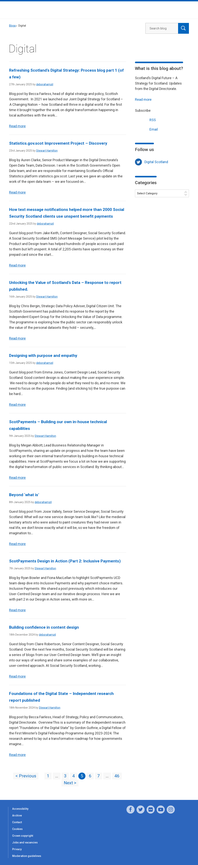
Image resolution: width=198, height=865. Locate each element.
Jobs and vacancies (25, 842)
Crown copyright (22, 835)
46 (116, 776)
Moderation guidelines (26, 855)
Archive (17, 815)
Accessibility (20, 808)
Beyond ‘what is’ (24, 494)
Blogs (12, 25)
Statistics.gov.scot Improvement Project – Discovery (58, 143)
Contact (17, 822)
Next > (70, 782)
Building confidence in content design (44, 627)
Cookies (17, 829)
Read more (17, 126)
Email (146, 129)
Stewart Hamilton (47, 150)
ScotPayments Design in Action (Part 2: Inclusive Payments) (65, 561)
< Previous (25, 776)
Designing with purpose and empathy (43, 355)
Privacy (17, 849)
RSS (145, 119)
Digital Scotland (156, 162)
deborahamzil (44, 84)
